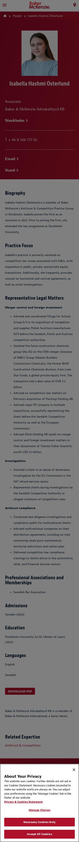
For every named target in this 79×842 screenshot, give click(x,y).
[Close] (74, 769)
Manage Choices (39, 810)
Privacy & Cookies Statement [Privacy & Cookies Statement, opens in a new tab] (23, 802)
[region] (39, 803)
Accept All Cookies (39, 834)
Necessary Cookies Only (39, 822)
